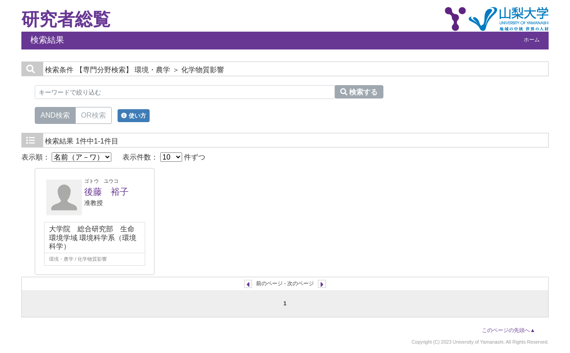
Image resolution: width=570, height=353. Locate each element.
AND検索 (55, 114)
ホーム (532, 40)
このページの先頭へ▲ (508, 330)
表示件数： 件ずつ (163, 157)
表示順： (66, 157)
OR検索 (93, 114)
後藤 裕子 (106, 192)
